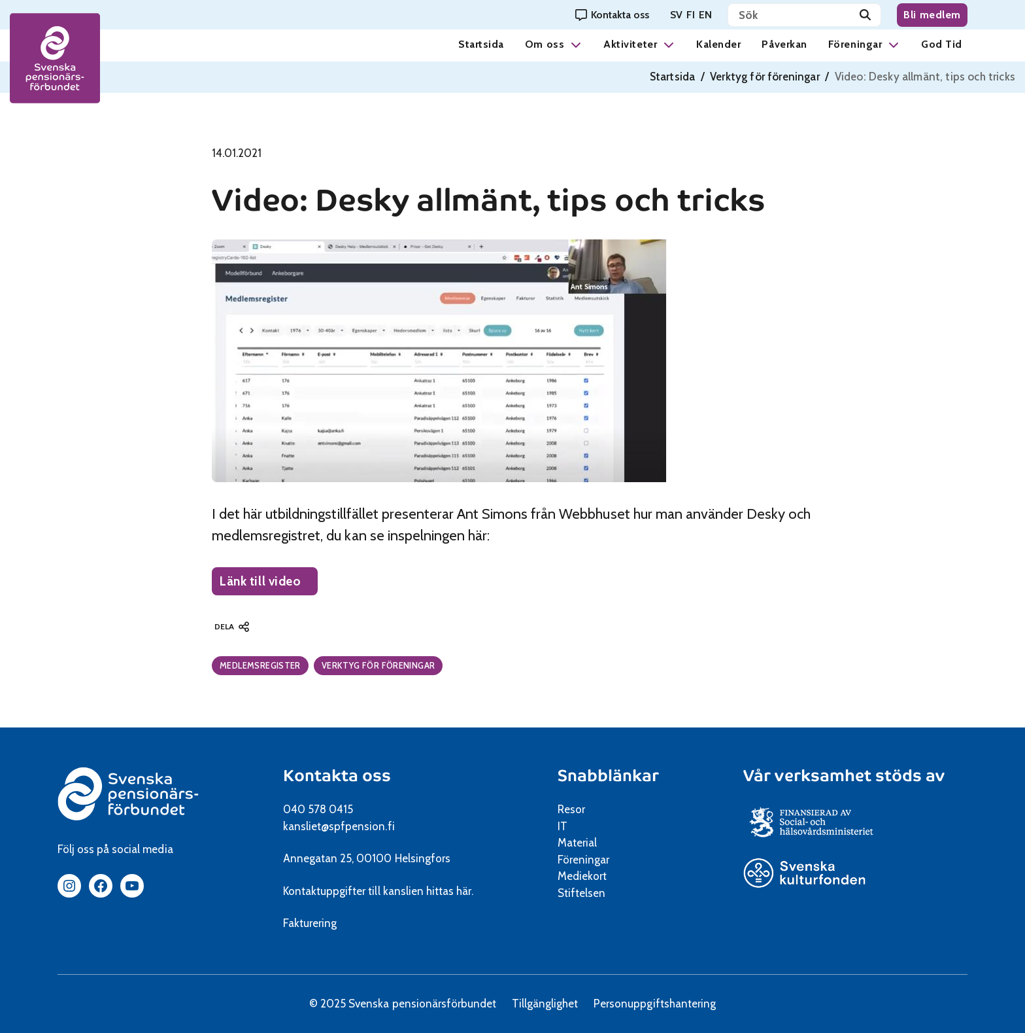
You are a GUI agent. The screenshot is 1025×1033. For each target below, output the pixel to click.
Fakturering (310, 923)
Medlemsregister (260, 665)
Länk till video (269, 584)
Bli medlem (932, 15)
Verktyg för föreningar (765, 76)
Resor (571, 809)
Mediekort (598, 876)
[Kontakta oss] (612, 14)
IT (562, 826)
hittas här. (449, 891)
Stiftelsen (586, 893)
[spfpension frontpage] (55, 59)
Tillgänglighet (545, 1003)
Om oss (544, 44)
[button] (576, 44)
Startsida (481, 44)
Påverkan (784, 44)
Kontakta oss (337, 775)
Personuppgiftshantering (655, 1003)
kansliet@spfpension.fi (339, 826)
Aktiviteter (630, 44)
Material (577, 842)
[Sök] (865, 15)
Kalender (718, 44)
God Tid (941, 44)
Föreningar (855, 44)
